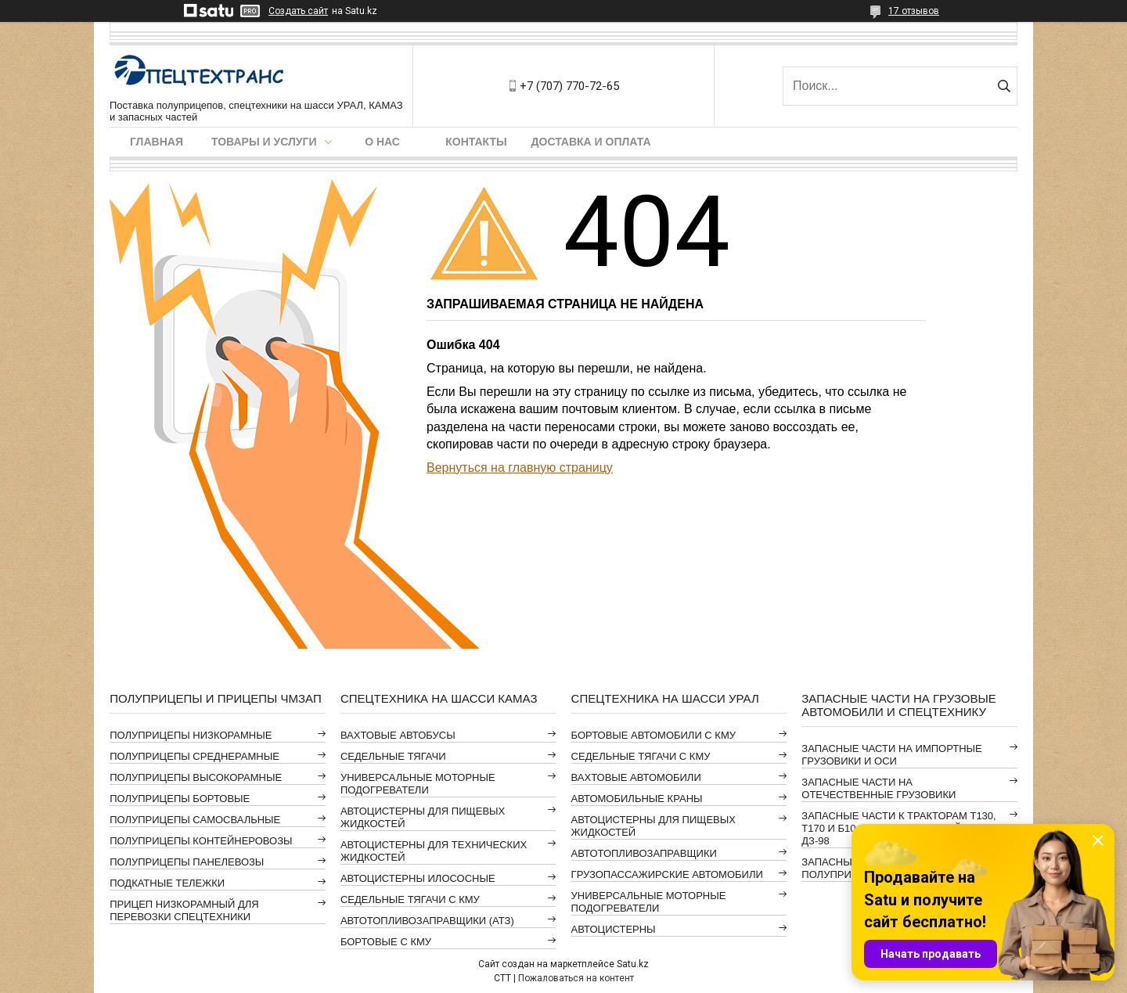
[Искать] (1003, 86)
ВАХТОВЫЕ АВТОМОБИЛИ (636, 777)
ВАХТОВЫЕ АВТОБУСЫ (397, 735)
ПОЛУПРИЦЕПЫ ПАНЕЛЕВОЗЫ (187, 862)
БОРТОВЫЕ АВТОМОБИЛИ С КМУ (653, 735)
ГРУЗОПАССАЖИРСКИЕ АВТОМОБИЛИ (667, 874)
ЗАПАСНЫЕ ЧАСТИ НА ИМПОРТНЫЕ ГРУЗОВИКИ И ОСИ (891, 755)
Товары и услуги (264, 141)
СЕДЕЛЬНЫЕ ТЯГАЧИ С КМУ (410, 899)
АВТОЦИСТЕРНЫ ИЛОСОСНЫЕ (417, 878)
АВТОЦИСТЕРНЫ (613, 929)
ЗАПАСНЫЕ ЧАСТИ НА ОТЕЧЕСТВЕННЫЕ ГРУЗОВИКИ (878, 788)
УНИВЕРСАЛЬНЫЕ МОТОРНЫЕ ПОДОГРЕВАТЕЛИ (417, 784)
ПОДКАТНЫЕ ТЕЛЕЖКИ (167, 883)
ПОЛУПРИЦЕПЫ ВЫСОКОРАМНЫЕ (196, 777)
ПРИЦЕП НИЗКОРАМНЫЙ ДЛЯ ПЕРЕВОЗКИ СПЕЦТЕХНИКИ (184, 910)
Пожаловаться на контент (576, 978)
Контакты (475, 141)
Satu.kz (633, 964)
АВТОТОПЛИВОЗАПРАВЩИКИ (644, 853)
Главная (156, 141)
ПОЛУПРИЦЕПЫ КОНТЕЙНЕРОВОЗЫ (201, 841)
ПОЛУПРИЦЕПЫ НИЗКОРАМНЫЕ (191, 735)
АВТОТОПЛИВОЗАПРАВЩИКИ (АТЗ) (427, 920)
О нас (382, 141)
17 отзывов (913, 10)
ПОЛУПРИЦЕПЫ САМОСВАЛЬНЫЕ (195, 820)
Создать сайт (298, 10)
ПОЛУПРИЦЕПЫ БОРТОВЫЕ (180, 798)
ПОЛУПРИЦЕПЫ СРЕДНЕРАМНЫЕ (194, 756)
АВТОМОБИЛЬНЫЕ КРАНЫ (637, 798)
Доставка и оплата (591, 141)
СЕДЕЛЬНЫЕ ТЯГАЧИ (393, 756)
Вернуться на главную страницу (520, 467)
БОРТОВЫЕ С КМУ (385, 942)
